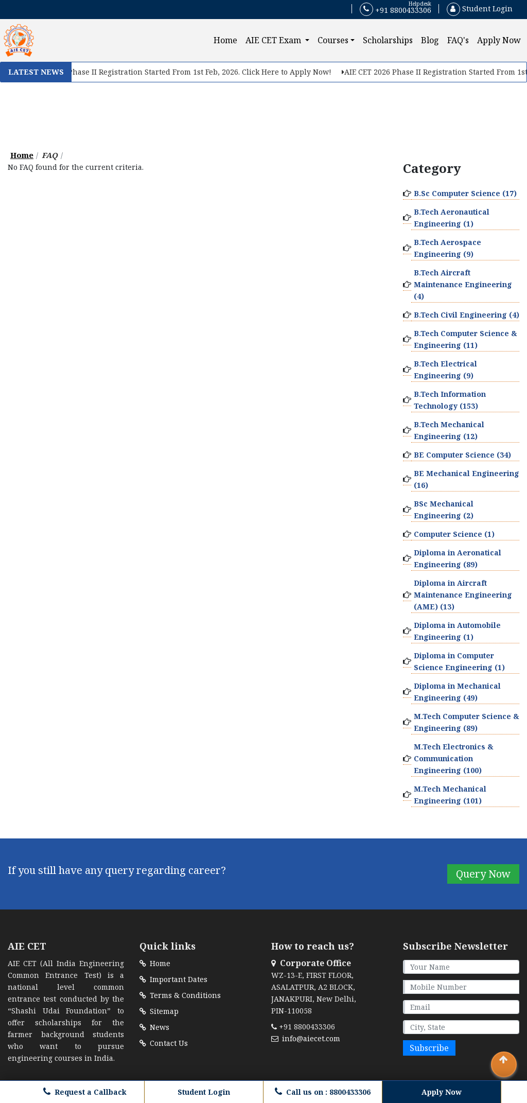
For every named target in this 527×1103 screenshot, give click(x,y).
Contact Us (163, 1043)
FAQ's (458, 40)
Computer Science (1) (454, 534)
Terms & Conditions (180, 995)
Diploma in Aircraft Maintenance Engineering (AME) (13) (463, 594)
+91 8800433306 (395, 9)
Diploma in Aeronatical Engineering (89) (457, 558)
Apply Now (499, 40)
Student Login (480, 8)
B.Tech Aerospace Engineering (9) (447, 248)
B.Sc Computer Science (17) (465, 193)
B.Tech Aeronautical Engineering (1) (451, 218)
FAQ (50, 155)
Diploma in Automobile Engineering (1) (457, 631)
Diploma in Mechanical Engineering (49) (457, 692)
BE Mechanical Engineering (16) (466, 479)
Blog (430, 40)
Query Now (483, 874)
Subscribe (429, 1048)
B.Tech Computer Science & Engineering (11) (465, 339)
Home (227, 40)
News (154, 1027)
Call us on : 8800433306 (323, 1092)
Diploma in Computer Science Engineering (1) (459, 661)
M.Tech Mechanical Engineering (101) (450, 795)
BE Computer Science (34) (462, 455)
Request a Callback (85, 1092)
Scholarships (388, 40)
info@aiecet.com (305, 1038)
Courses (333, 40)
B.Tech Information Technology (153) (450, 400)
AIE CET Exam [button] (274, 40)
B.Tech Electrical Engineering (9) (445, 369)
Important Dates (173, 979)
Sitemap (159, 1011)
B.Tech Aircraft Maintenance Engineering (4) (463, 284)
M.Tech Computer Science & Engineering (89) (466, 722)
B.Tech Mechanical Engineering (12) (449, 430)
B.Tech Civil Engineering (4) (466, 315)
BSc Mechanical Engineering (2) (443, 509)
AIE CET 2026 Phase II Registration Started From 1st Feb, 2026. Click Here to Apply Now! (186, 72)
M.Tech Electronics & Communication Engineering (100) (454, 758)
